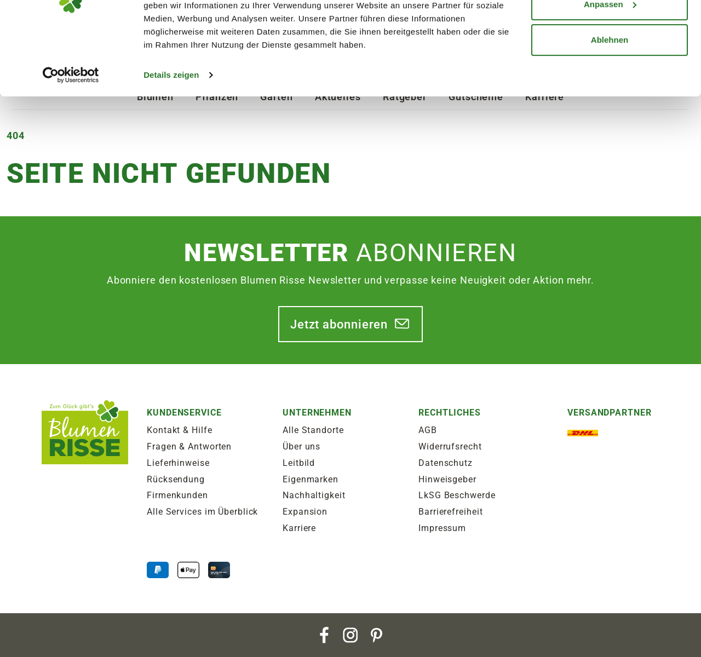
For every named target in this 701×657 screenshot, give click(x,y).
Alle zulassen (609, 28)
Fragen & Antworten (189, 446)
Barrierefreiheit (450, 511)
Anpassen (610, 65)
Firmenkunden (177, 495)
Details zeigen (171, 135)
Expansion (305, 511)
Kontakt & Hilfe (179, 430)
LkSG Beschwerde (457, 495)
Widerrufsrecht (450, 446)
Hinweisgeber (447, 479)
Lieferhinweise (178, 463)
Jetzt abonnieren (339, 324)
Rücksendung (176, 479)
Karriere (299, 528)
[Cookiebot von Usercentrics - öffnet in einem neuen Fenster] (71, 136)
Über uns (301, 446)
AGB (427, 430)
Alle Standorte (313, 430)
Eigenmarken (310, 479)
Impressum (442, 528)
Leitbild (299, 463)
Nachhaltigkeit (314, 495)
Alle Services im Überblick (202, 511)
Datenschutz (445, 463)
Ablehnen (609, 100)
